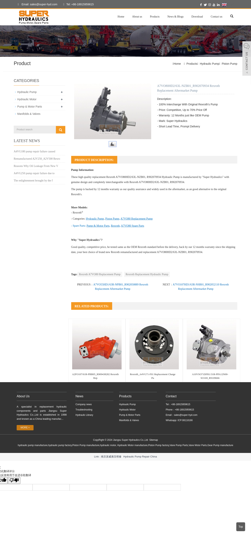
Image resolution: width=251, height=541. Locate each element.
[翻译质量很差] (14, 480)
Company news (83, 404)
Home (121, 16)
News (79, 396)
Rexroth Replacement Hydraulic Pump (147, 274)
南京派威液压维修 (111, 456)
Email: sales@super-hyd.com (36, 4)
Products (155, 16)
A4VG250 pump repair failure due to (34, 173)
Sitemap (153, 440)
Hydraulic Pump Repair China (140, 456)
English (229, 4)
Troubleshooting (83, 409)
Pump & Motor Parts (29, 106)
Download (197, 16)
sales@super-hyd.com (185, 415)
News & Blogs (175, 16)
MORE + (25, 427)
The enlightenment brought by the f (33, 180)
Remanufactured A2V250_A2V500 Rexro (37, 158)
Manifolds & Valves (28, 113)
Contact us (217, 16)
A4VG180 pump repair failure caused (34, 151)
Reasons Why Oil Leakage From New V (36, 166)
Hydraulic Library (84, 415)
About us (137, 16)
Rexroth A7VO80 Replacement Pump (100, 274)
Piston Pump (229, 63)
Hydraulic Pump (209, 63)
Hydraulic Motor (26, 99)
